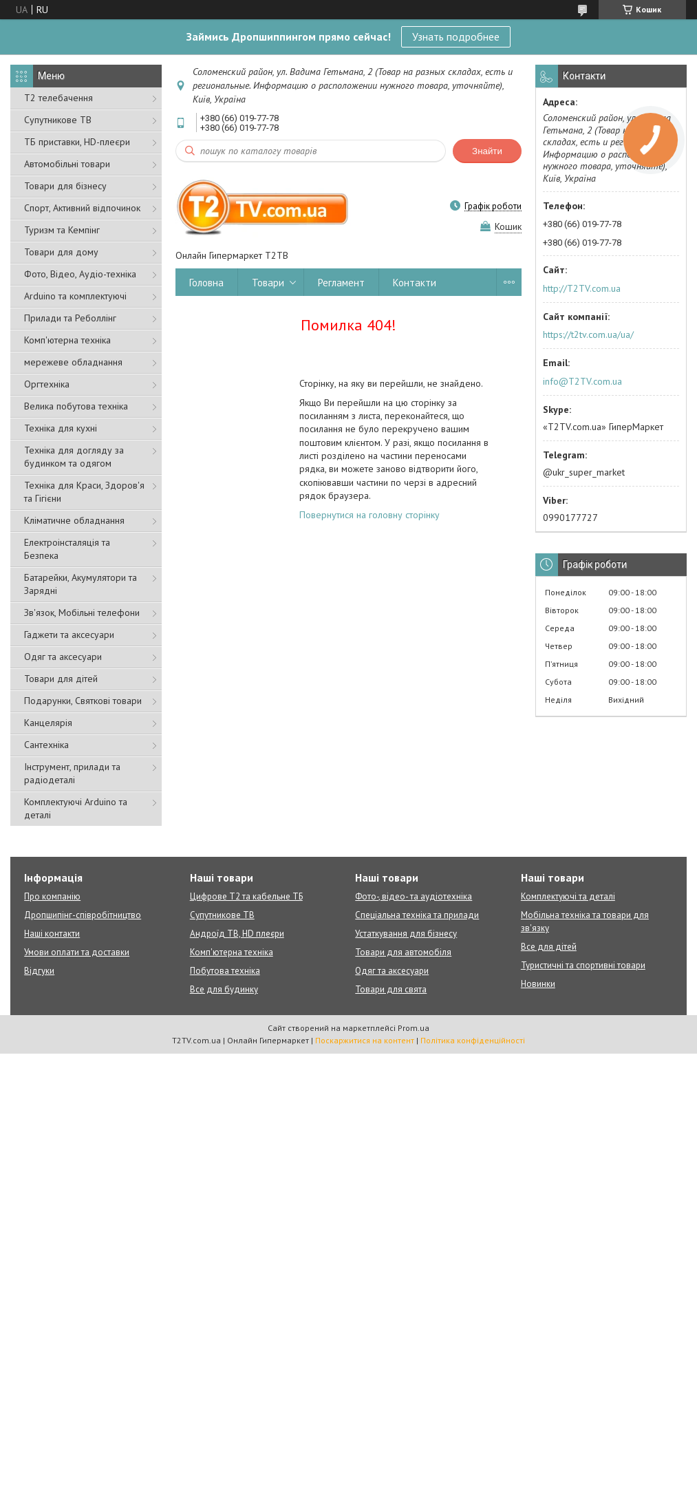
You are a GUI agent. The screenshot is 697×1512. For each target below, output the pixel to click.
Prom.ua (413, 1028)
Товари (268, 282)
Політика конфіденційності (472, 1040)
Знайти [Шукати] (487, 151)
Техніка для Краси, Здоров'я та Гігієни (84, 491)
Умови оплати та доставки (76, 952)
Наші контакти (52, 933)
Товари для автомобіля (403, 952)
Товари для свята (391, 989)
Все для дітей (549, 946)
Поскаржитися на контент (364, 1040)
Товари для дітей (61, 678)
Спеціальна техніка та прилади (417, 915)
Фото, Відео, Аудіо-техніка (80, 274)
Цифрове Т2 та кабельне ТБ (246, 896)
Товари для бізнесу (65, 186)
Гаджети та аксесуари (69, 634)
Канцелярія (48, 722)
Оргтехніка (46, 384)
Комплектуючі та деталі (568, 896)
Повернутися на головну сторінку (369, 515)
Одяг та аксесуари (63, 656)
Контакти (414, 282)
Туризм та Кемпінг (62, 230)
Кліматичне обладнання (74, 520)
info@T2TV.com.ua (582, 381)
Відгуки (39, 971)
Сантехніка (46, 744)
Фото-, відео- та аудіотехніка (413, 896)
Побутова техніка (225, 971)
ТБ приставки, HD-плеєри (77, 142)
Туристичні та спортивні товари (583, 965)
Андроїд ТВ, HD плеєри (237, 933)
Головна (206, 282)
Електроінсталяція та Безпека (67, 549)
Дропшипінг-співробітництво (82, 915)
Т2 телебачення (58, 98)
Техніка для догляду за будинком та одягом (74, 456)
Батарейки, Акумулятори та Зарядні (80, 584)
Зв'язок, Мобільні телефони (82, 612)
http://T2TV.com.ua (582, 288)
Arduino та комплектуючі (75, 296)
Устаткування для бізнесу (406, 933)
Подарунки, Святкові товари (83, 700)
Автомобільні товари (67, 164)
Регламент (341, 282)
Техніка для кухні (60, 428)
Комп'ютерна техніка (67, 340)
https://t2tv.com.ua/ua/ (588, 334)
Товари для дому (61, 252)
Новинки (538, 984)
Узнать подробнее (456, 36)
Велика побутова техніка (76, 406)
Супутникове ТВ (58, 120)
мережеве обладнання (73, 362)
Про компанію (52, 896)
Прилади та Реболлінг (70, 318)
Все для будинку (224, 989)
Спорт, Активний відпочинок (82, 208)
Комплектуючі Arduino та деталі (75, 808)
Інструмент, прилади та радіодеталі (72, 773)
